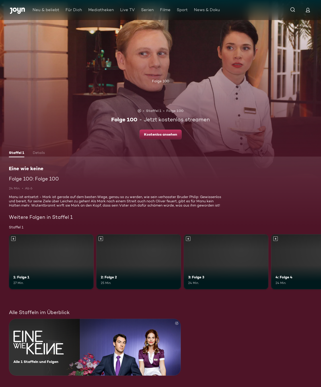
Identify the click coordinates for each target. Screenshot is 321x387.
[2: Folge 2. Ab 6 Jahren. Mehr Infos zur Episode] (138, 261)
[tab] (16, 153)
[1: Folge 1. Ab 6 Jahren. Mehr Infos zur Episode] (51, 261)
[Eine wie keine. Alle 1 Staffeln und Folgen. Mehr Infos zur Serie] (95, 347)
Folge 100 (160, 81)
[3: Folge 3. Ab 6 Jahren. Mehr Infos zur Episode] (226, 261)
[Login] (307, 10)
